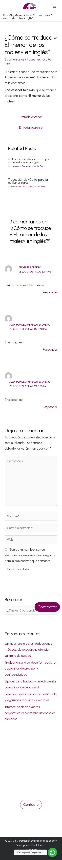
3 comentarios (14, 59)
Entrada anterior (31, 117)
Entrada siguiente (31, 127)
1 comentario (14, 166)
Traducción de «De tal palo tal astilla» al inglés (28, 181)
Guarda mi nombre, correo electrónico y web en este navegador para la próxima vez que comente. (30, 555)
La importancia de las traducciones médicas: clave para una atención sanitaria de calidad (28, 650)
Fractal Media (38, 845)
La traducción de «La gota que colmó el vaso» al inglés (28, 160)
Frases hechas (36, 59)
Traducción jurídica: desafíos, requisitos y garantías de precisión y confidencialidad (31, 668)
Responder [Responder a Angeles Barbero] (50, 292)
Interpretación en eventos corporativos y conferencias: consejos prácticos (30, 713)
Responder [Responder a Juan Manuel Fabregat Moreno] (50, 349)
